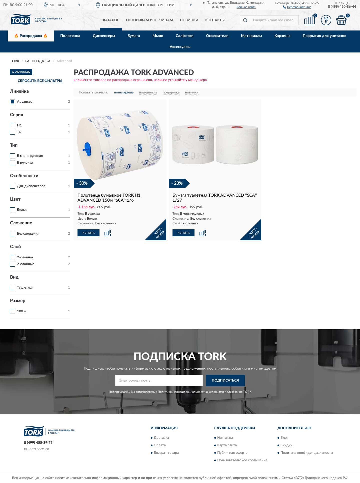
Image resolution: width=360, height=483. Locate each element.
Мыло (157, 36)
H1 (19, 125)
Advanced (24, 101)
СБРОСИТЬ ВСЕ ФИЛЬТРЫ (40, 81)
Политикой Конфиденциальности (181, 391)
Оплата (160, 445)
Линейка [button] (19, 91)
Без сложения (28, 233)
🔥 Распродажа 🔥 (31, 36)
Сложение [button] (21, 223)
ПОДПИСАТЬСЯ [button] (225, 380)
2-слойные (25, 264)
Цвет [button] (15, 199)
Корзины (282, 36)
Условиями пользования (225, 391)
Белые (22, 210)
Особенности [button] (24, 176)
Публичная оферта (232, 453)
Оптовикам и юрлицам (149, 20)
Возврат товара (166, 453)
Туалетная (25, 287)
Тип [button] (14, 145)
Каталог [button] (111, 20)
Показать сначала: (93, 92)
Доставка (161, 438)
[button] (297, 6)
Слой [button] (15, 247)
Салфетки (185, 36)
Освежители (217, 36)
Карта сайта (227, 445)
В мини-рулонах (30, 156)
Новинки (189, 20)
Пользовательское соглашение (242, 460)
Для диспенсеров (31, 186)
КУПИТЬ (88, 232)
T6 (19, 132)
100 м (21, 311)
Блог (284, 438)
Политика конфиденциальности (306, 453)
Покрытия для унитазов (324, 36)
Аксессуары (180, 47)
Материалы (251, 36)
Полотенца (70, 36)
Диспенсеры (104, 36)
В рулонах (25, 162)
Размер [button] (17, 301)
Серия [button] (16, 115)
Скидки (286, 445)
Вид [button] (14, 277)
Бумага (134, 36)
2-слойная (25, 257)
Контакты (215, 20)
